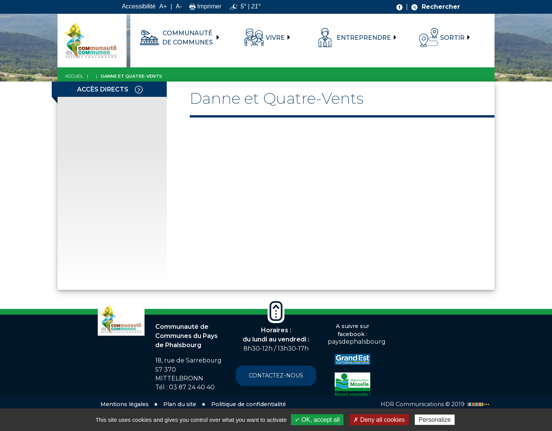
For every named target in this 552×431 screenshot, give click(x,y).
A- (179, 6)
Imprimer (205, 6)
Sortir (452, 37)
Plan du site (179, 404)
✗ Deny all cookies (379, 419)
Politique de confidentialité (248, 404)
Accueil (74, 76)
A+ (163, 6)
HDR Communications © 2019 (437, 404)
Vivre (275, 37)
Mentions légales (124, 404)
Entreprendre (364, 37)
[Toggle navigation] (139, 89)
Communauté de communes (187, 37)
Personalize (435, 419)
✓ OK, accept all (317, 419)
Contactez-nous (276, 375)
